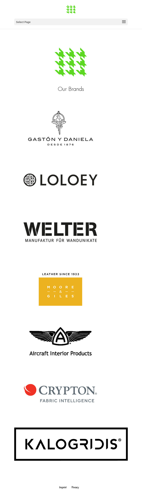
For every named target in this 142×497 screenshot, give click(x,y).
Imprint (62, 487)
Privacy (75, 487)
